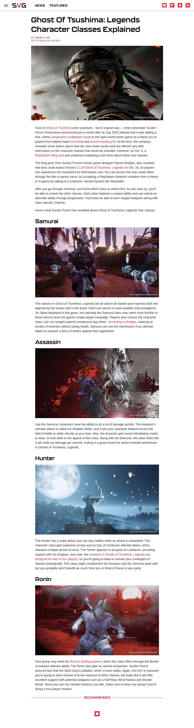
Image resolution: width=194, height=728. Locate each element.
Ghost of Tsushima (58, 128)
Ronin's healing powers (85, 661)
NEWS (40, 5)
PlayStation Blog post (49, 155)
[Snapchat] (180, 7)
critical (79, 141)
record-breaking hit (103, 141)
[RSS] (188, 7)
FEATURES (58, 5)
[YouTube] (164, 7)
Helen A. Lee (42, 37)
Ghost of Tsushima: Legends (104, 167)
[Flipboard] (172, 7)
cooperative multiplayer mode (71, 137)
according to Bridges (122, 322)
